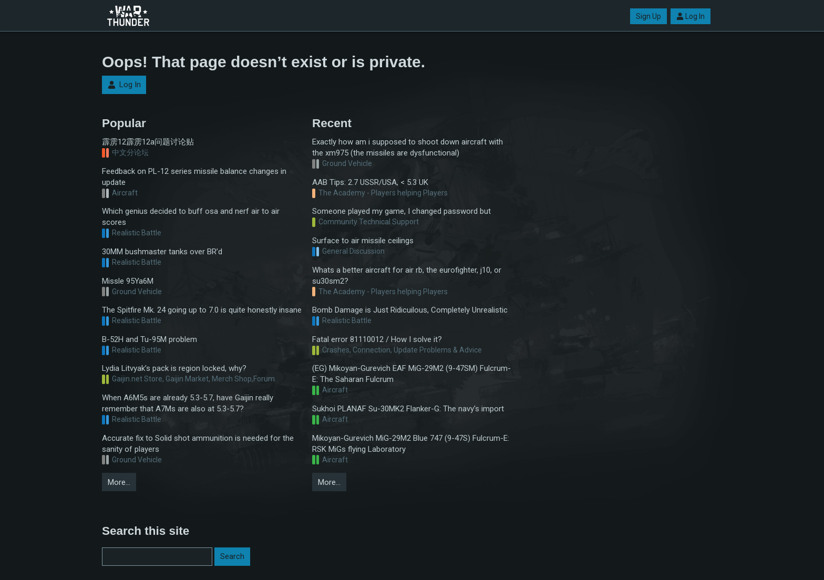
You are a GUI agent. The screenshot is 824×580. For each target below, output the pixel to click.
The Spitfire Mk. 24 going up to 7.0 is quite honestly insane (202, 310)
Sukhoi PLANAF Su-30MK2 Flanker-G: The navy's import (408, 408)
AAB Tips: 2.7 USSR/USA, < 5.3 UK (370, 182)
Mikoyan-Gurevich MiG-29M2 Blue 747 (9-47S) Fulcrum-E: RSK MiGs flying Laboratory (410, 443)
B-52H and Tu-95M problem (149, 339)
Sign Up (648, 16)
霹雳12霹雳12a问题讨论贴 (148, 142)
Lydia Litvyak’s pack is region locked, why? (174, 368)
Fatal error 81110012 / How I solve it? (377, 339)
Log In (690, 16)
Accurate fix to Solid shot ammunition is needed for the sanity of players (198, 443)
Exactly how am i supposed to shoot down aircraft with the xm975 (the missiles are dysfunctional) (407, 147)
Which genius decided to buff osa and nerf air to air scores (191, 216)
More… (119, 482)
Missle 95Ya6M (127, 281)
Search (232, 556)
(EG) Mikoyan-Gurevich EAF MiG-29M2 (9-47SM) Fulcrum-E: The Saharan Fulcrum (411, 374)
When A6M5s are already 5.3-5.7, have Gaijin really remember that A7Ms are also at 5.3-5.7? (187, 403)
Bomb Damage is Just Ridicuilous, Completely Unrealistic (410, 310)
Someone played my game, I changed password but (401, 211)
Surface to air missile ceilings (363, 240)
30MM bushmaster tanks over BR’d (162, 251)
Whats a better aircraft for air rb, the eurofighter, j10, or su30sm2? (406, 275)
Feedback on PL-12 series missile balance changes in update (194, 177)
